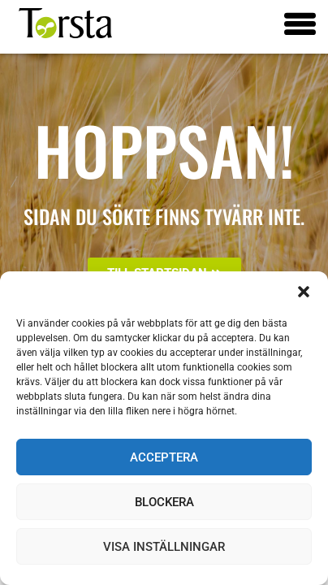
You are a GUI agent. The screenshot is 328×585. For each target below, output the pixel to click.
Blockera (164, 502)
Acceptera (164, 457)
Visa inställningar (164, 547)
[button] (304, 292)
